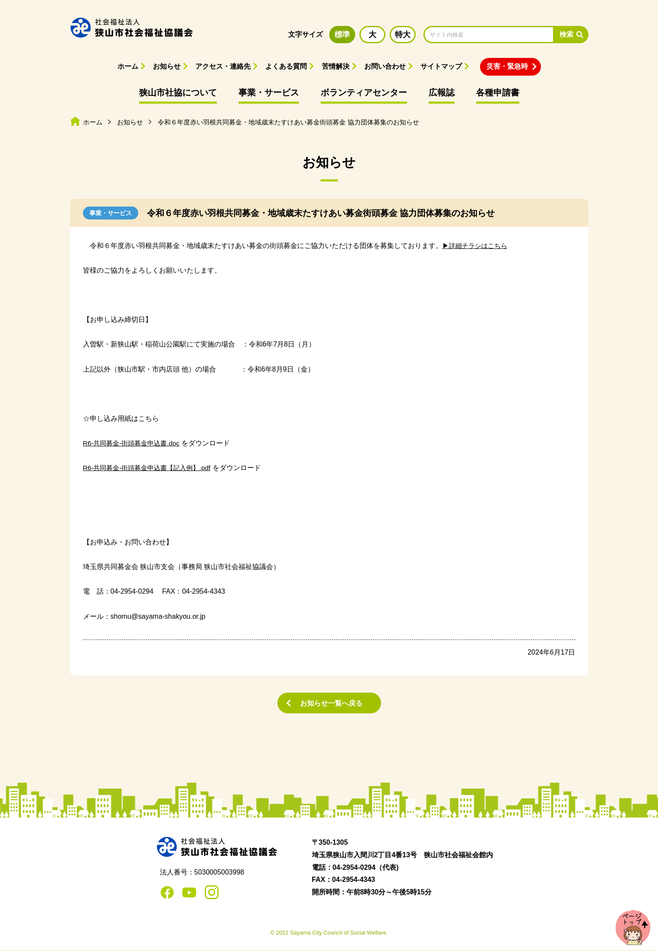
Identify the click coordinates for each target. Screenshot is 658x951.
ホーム (128, 66)
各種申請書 (497, 92)
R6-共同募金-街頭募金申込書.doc (134, 443)
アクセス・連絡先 (223, 66)
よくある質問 (286, 66)
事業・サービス (268, 92)
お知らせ (167, 66)
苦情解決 (336, 66)
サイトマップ (441, 66)
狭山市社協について (178, 92)
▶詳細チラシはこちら (477, 245)
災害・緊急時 (507, 66)
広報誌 (442, 92)
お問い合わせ (385, 66)
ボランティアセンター (364, 92)
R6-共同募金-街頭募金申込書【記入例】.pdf (151, 467)
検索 (566, 34)
